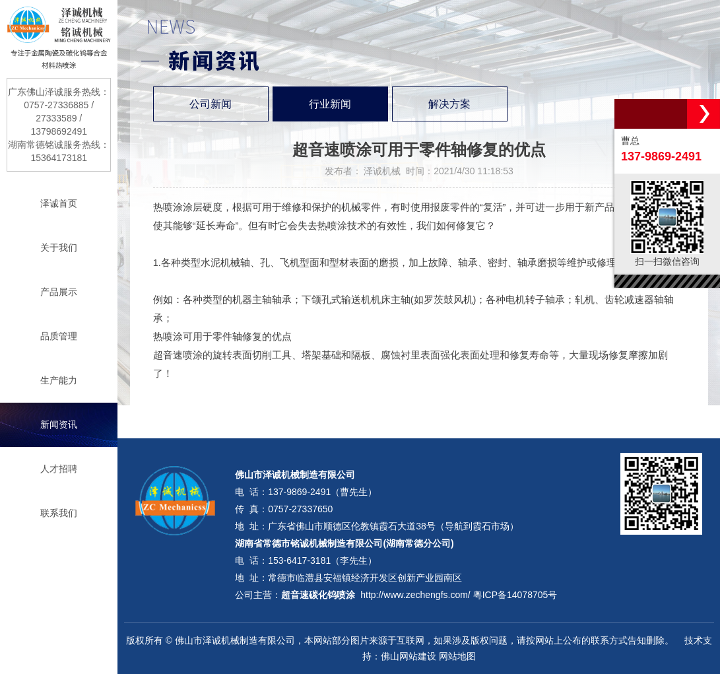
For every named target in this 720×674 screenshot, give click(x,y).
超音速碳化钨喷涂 (318, 595)
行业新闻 (330, 104)
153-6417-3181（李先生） (322, 560)
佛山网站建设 (408, 656)
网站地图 (457, 656)
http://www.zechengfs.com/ (415, 595)
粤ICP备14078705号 (515, 595)
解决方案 (449, 104)
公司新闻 (210, 104)
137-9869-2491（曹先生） (322, 492)
